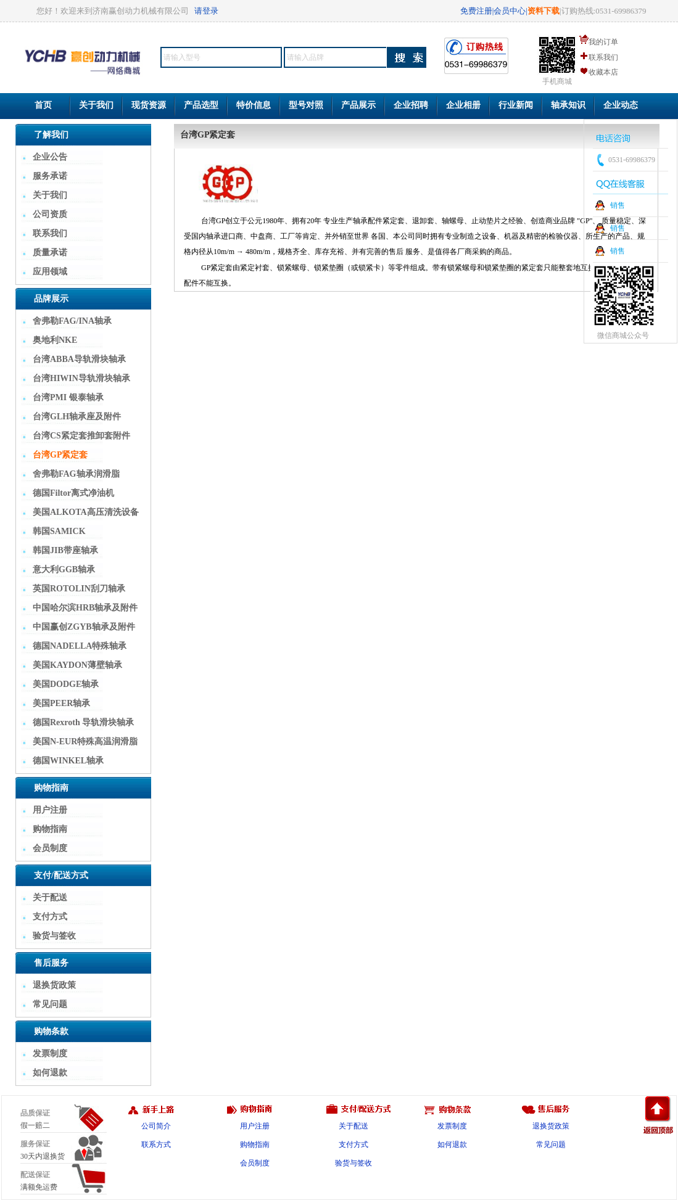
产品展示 (358, 105)
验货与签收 (54, 935)
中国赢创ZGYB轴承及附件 (84, 626)
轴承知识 (568, 105)
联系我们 (603, 57)
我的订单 (603, 42)
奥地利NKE (55, 340)
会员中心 (510, 10)
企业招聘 (411, 105)
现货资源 (148, 105)
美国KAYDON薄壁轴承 (77, 665)
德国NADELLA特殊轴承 (79, 646)
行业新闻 (515, 105)
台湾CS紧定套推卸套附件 (81, 435)
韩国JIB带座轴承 (65, 550)
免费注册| (477, 10)
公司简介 (156, 1126)
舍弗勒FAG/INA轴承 (72, 321)
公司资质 (50, 214)
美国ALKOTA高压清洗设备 (86, 512)
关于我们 (96, 105)
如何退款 (50, 1072)
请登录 (206, 10)
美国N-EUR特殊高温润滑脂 (85, 741)
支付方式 (50, 916)
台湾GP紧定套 (60, 454)
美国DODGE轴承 (66, 684)
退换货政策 (54, 985)
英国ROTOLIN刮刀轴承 (79, 588)
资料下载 (543, 10)
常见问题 (50, 1004)
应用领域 (50, 271)
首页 (43, 105)
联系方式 (156, 1144)
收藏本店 (603, 72)
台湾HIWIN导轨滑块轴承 (81, 378)
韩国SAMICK (59, 531)
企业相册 (463, 105)
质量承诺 (50, 252)
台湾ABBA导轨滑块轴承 (79, 359)
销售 (617, 205)
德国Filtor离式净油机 (73, 493)
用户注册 (50, 810)
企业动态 (620, 105)
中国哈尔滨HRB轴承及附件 (85, 607)
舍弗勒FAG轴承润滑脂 (76, 474)
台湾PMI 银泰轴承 (68, 397)
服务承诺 (50, 176)
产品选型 (201, 105)
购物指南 (50, 829)
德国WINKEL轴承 (68, 760)
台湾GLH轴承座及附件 (77, 416)
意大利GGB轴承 (64, 569)
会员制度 (50, 848)
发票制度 (50, 1053)
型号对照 (306, 105)
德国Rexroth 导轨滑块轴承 (83, 722)
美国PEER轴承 (61, 703)
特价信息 (253, 105)
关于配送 (50, 897)
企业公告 (50, 157)
